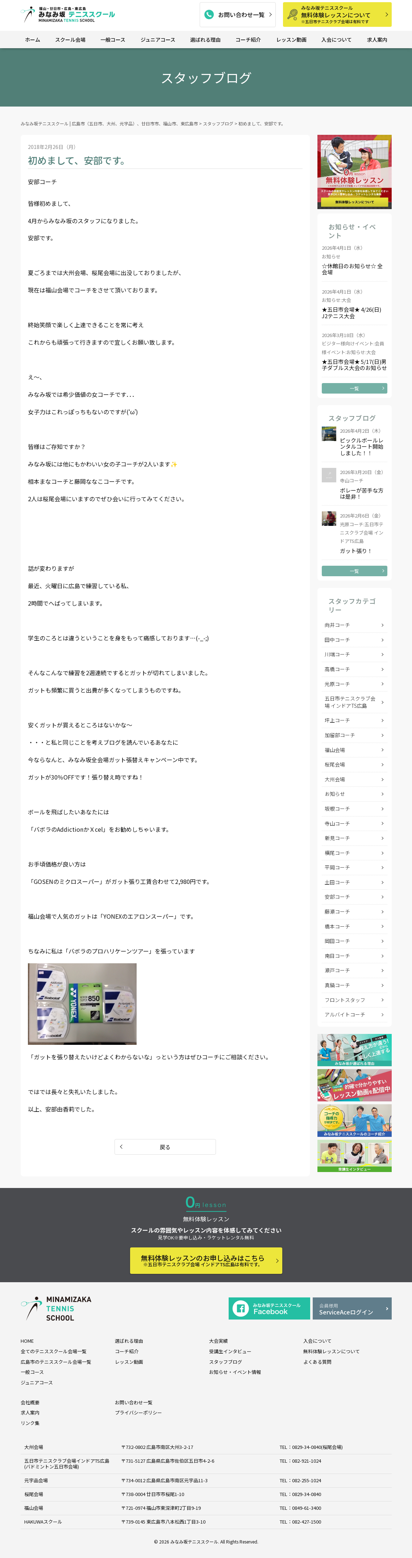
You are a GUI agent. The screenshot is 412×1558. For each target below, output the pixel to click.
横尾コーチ (337, 852)
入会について (336, 39)
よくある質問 (317, 1361)
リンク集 (30, 1423)
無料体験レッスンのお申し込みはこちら (203, 1260)
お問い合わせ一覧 (241, 14)
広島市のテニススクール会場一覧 (56, 1361)
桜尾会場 (335, 764)
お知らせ (335, 793)
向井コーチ (337, 624)
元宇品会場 (36, 1480)
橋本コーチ (337, 926)
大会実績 (218, 1340)
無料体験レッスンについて (344, 14)
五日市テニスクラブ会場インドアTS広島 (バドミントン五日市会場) (66, 1463)
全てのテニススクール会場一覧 (54, 1351)
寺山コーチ (337, 823)
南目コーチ (337, 955)
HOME (27, 1340)
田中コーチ (337, 639)
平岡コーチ (337, 867)
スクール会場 (70, 39)
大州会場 (335, 779)
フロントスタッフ (345, 1000)
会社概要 (30, 1402)
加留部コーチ (340, 735)
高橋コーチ (337, 669)
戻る (165, 1147)
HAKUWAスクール (43, 1521)
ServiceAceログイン (352, 1309)
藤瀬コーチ (337, 911)
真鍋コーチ (337, 985)
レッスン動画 (291, 39)
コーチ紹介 (248, 39)
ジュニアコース (158, 39)
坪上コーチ (337, 720)
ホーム (32, 39)
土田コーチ (337, 882)
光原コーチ (337, 683)
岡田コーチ (337, 940)
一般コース (112, 39)
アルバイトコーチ (345, 1014)
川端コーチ (337, 654)
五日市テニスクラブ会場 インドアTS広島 (350, 702)
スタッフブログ (225, 1361)
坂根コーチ (337, 808)
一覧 (354, 388)
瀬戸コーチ (337, 970)
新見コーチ (337, 838)
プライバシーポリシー (138, 1412)
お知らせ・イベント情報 (235, 1371)
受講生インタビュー (230, 1351)
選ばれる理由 (205, 39)
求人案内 (377, 39)
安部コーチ (337, 896)
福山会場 (335, 749)
